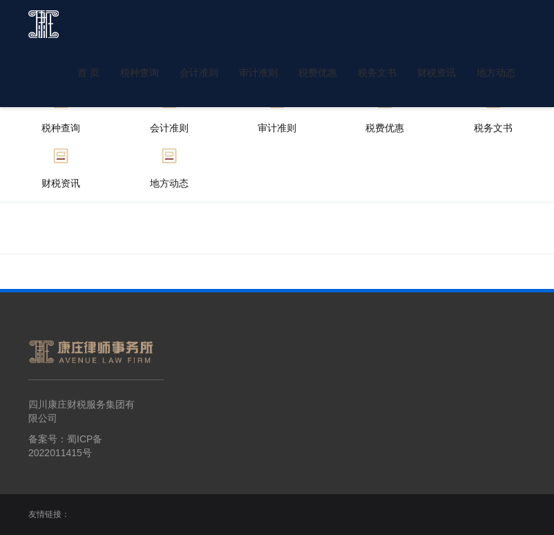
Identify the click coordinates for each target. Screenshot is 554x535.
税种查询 (139, 72)
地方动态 (496, 72)
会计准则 (199, 72)
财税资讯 (436, 72)
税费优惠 (317, 72)
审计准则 (258, 72)
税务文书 (377, 72)
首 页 (88, 72)
